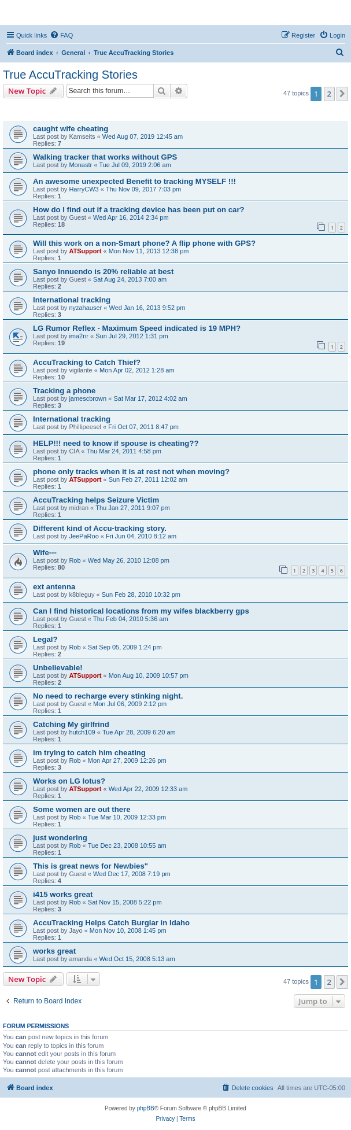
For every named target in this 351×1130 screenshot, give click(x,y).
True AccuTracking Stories (70, 74)
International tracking (71, 300)
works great (54, 951)
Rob (74, 560)
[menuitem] (61, 35)
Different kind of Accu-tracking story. (100, 528)
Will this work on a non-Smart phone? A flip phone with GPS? (144, 243)
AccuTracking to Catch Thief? (87, 362)
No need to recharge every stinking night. (108, 696)
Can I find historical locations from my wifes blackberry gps (141, 611)
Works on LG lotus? (69, 781)
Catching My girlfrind (71, 724)
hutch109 (82, 732)
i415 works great (63, 894)
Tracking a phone (64, 390)
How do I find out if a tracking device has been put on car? (139, 209)
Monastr (80, 164)
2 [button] (329, 93)
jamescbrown (87, 398)
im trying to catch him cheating (89, 752)
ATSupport (85, 251)
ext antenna (54, 586)
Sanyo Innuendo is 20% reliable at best (103, 271)
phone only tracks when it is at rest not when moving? (131, 471)
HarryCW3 (83, 189)
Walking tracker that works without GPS (105, 157)
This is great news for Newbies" (90, 866)
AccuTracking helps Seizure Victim (96, 500)
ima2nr (78, 336)
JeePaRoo (83, 536)
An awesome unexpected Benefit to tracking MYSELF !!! (134, 181)
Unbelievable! (58, 667)
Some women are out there (82, 809)
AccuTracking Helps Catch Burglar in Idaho (111, 922)
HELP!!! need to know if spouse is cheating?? (115, 443)
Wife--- (45, 552)
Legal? (45, 639)
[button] (342, 94)
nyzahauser (85, 307)
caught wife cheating (70, 128)
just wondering (60, 837)
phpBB (145, 1108)
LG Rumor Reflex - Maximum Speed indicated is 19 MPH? (137, 328)
